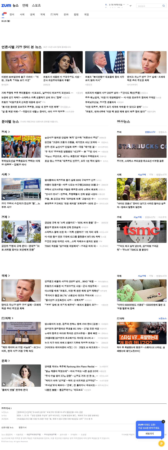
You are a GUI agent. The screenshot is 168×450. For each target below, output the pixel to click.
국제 (42, 14)
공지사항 (63, 434)
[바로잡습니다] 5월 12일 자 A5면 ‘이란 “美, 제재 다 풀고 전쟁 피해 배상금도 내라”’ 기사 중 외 (55, 419)
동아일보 (4, 84)
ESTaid (5, 441)
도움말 (83, 434)
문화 (66, 14)
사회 (22, 14)
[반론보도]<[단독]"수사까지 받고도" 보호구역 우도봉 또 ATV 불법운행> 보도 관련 (50, 412)
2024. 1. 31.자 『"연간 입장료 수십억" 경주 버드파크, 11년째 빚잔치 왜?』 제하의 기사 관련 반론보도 (58, 415)
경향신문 (46, 84)
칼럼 (76, 14)
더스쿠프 (163, 217)
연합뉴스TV (150, 132)
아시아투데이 (132, 84)
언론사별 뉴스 (7, 427)
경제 (32, 14)
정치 (12, 14)
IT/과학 (54, 14)
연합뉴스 (163, 132)
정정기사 (5, 408)
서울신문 (88, 84)
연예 (25, 5)
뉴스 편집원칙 (7, 434)
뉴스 (16, 5)
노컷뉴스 (163, 318)
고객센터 (73, 434)
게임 (86, 14)
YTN (151, 174)
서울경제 (142, 174)
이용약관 (19, 434)
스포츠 (36, 5)
